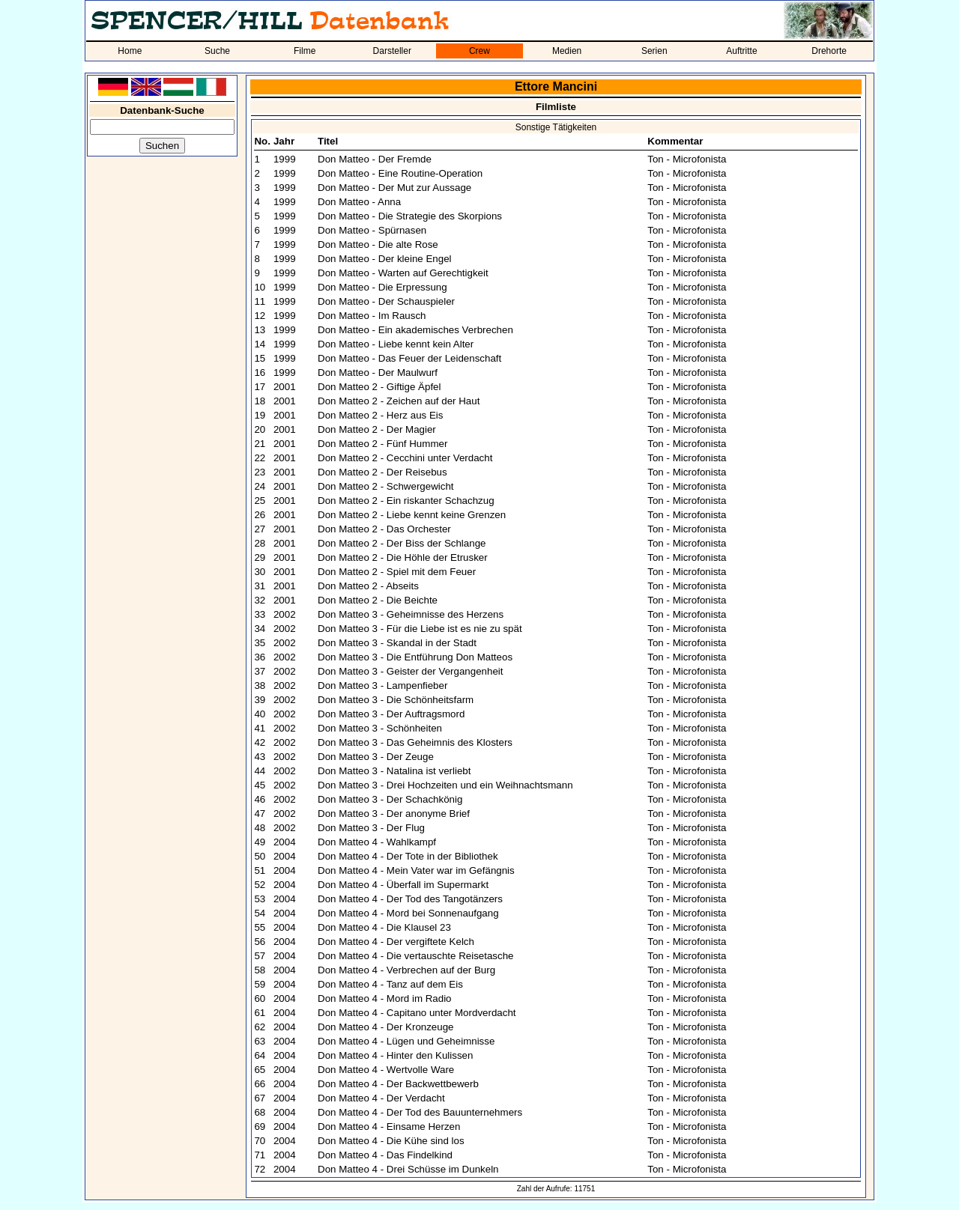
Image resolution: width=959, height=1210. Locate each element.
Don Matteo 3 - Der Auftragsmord (391, 714)
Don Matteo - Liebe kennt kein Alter (396, 344)
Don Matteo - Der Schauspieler (386, 301)
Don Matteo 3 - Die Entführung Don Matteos (415, 657)
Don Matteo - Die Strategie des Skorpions (410, 216)
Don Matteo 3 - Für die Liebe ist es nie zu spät (420, 628)
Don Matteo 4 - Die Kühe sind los (391, 1140)
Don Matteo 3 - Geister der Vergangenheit (410, 671)
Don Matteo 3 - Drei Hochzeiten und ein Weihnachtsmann (445, 785)
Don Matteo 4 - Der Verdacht (381, 1098)
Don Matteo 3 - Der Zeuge (376, 756)
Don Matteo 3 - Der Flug (371, 827)
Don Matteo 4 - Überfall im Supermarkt (403, 884)
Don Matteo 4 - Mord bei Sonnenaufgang (408, 913)
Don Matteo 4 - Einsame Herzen (389, 1126)
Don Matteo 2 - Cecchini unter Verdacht (405, 457)
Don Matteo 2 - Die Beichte (378, 600)
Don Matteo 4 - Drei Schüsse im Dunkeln (408, 1169)
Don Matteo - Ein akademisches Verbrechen (415, 329)
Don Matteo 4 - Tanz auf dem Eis (390, 984)
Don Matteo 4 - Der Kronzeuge (386, 1027)
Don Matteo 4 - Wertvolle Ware (386, 1069)
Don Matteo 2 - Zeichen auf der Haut (399, 401)
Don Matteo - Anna (359, 201)
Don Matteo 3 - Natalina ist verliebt (394, 770)
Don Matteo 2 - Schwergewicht (386, 486)
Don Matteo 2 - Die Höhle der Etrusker (403, 557)
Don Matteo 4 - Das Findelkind (385, 1155)
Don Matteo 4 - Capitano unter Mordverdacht (416, 1012)
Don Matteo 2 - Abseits (368, 586)
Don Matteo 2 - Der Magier (377, 429)
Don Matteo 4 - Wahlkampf (377, 842)
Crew (479, 51)
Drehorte (829, 51)
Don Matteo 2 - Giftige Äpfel (379, 386)
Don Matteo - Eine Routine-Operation (400, 173)
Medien (566, 51)
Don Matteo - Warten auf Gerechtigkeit (403, 273)
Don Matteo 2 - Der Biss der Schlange (401, 543)
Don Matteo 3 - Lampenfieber (382, 685)
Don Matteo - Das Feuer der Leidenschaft (409, 358)
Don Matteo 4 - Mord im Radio (385, 998)
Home (130, 51)
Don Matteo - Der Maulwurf (378, 372)
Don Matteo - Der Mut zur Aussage (394, 187)
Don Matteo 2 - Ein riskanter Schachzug (406, 500)
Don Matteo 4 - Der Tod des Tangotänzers (410, 899)
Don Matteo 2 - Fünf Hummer (382, 443)
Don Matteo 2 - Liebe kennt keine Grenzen (412, 514)
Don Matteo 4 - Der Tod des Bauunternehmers (420, 1112)
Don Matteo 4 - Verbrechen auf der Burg (406, 970)
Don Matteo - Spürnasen (372, 230)
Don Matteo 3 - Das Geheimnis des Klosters (415, 742)
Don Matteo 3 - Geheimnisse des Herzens (410, 614)
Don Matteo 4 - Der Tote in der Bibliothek (408, 856)
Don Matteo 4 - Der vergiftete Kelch (396, 941)
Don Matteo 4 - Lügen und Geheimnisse (406, 1041)
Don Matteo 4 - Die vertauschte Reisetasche (416, 955)
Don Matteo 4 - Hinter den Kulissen (395, 1055)
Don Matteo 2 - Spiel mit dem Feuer (397, 571)
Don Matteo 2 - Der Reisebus (382, 472)
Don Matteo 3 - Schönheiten (380, 728)
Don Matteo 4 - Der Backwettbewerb (398, 1083)
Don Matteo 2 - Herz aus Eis (380, 415)
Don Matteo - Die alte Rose (378, 244)
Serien (654, 51)
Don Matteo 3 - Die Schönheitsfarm (396, 699)
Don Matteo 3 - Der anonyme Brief (394, 813)
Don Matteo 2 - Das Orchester (384, 529)
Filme (304, 51)
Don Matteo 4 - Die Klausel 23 (384, 927)
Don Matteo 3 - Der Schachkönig (390, 799)
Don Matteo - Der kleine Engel (385, 258)
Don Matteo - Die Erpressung (382, 287)
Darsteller (392, 51)
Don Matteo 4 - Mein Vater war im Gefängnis (416, 870)
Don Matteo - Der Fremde (375, 159)
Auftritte (741, 51)
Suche (217, 51)
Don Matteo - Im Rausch (372, 315)
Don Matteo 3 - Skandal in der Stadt (397, 642)
